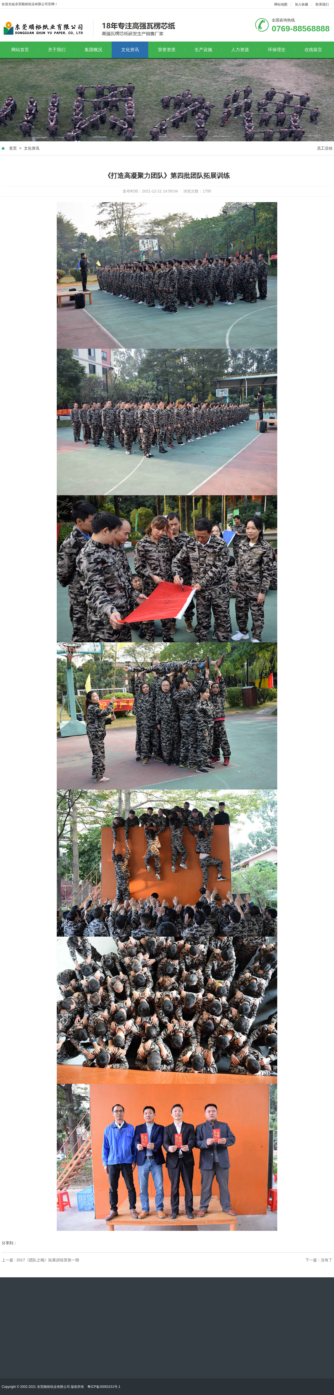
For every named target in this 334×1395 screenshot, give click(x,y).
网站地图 (280, 4)
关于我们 (61, 49)
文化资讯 (130, 49)
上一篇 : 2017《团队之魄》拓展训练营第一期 (40, 1260)
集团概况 (98, 49)
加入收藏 (301, 4)
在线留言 (313, 49)
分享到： (9, 1243)
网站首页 (25, 49)
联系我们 (322, 4)
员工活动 (324, 148)
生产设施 (208, 49)
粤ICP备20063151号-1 (103, 1387)
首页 (13, 148)
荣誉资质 (171, 49)
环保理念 (281, 49)
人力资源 (244, 49)
